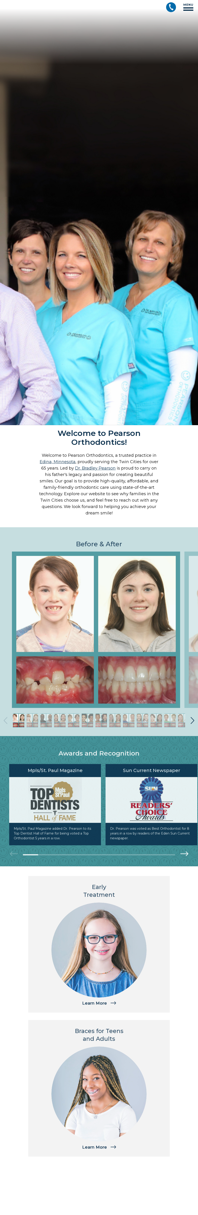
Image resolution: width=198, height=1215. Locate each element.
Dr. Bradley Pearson (95, 468)
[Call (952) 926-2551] (171, 7)
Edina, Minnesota (57, 461)
